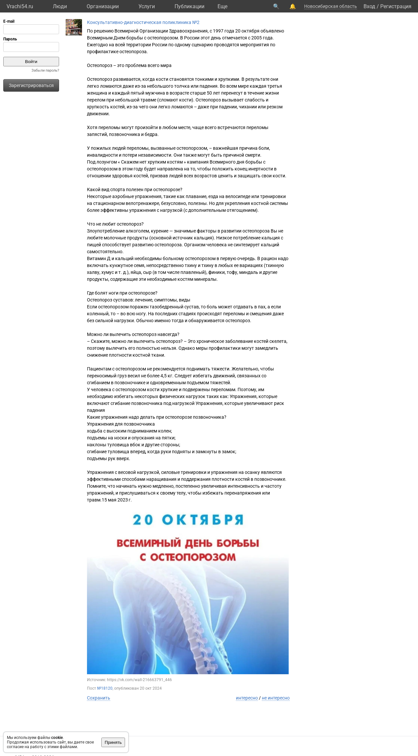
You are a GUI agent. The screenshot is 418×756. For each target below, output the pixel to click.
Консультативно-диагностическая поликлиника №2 (143, 22)
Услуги (146, 6)
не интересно (276, 697)
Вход (369, 6)
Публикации (189, 6)
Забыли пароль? (45, 70)
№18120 (105, 688)
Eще (222, 6)
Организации (103, 6)
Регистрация (395, 6)
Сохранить (98, 697)
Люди (60, 6)
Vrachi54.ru (20, 6)
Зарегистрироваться (31, 85)
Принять (113, 742)
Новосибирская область (330, 6)
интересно (247, 697)
